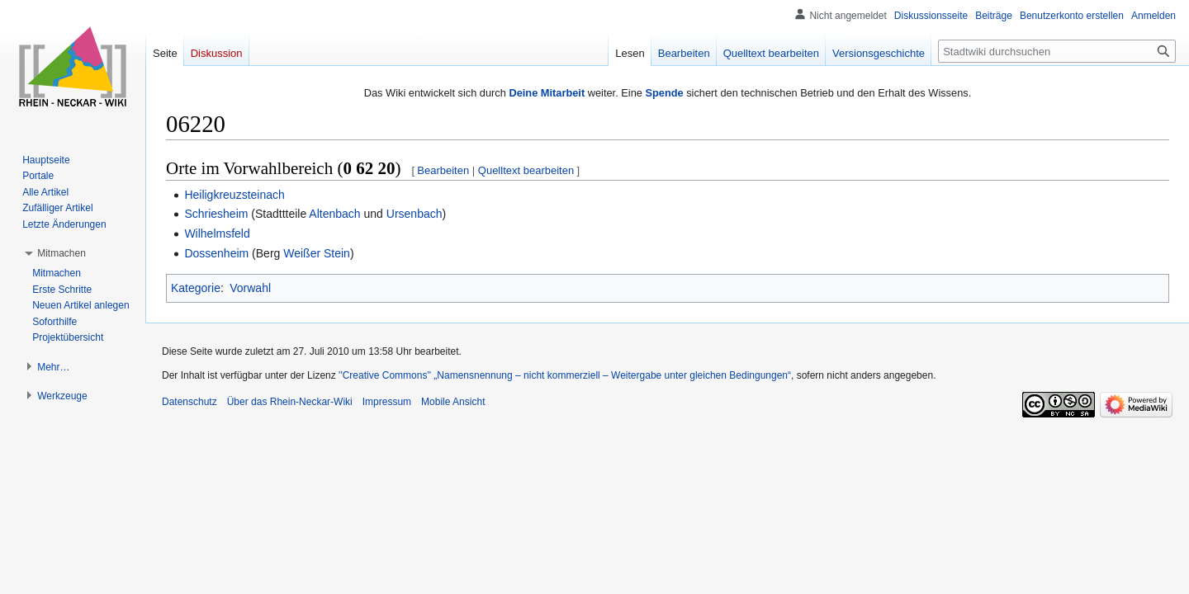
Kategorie (195, 288)
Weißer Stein (316, 253)
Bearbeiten (443, 170)
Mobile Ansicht (453, 402)
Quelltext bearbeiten (526, 170)
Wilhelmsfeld (216, 233)
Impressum (386, 402)
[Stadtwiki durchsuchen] (1057, 51)
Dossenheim (216, 253)
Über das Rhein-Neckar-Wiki (290, 402)
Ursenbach (414, 213)
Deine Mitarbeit (547, 93)
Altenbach (334, 213)
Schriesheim (216, 213)
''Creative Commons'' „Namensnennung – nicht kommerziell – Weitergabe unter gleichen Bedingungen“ (565, 375)
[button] (61, 253)
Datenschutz (189, 402)
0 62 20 (369, 168)
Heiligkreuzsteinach (234, 194)
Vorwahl (250, 288)
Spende (664, 93)
